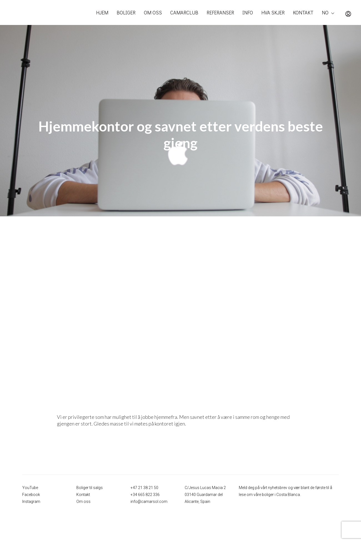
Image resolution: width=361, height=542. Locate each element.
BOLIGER (126, 12)
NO (325, 12)
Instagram (31, 501)
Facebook (31, 494)
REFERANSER (220, 12)
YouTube (30, 487)
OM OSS (153, 12)
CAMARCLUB (184, 12)
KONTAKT (303, 12)
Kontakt (83, 494)
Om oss (83, 501)
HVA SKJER (273, 12)
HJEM (102, 12)
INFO (247, 12)
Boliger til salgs (89, 487)
